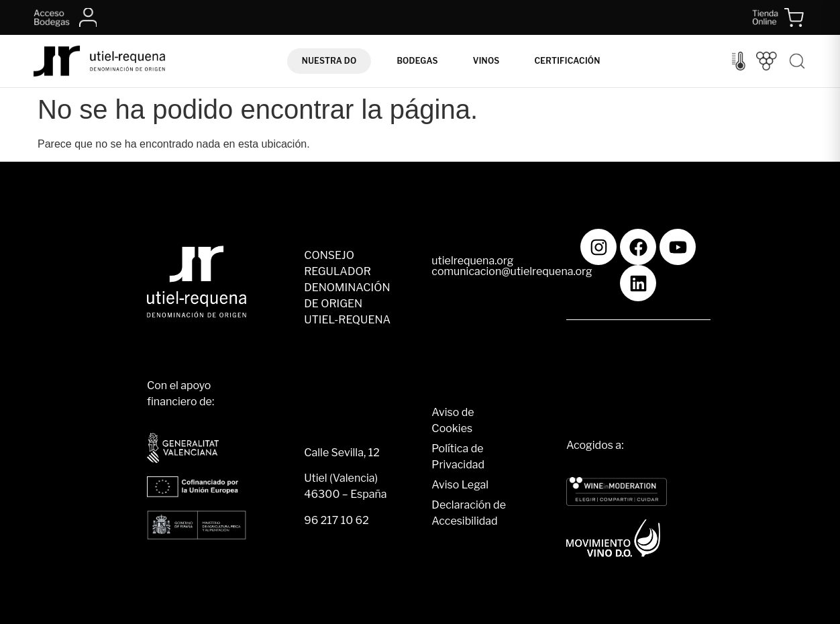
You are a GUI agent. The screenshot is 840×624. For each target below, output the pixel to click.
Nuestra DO (329, 61)
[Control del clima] (738, 61)
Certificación (567, 61)
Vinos (486, 61)
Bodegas (417, 61)
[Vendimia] (766, 61)
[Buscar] (797, 61)
